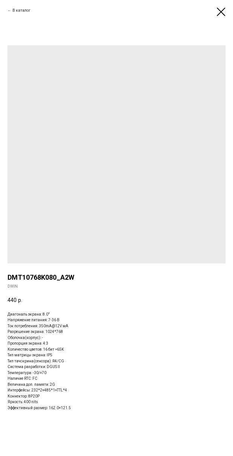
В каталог (21, 10)
